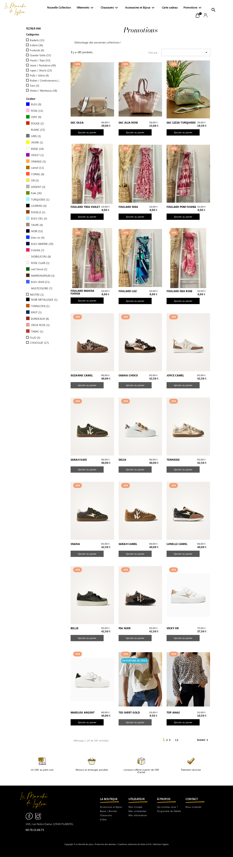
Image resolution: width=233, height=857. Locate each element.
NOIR (37, 231)
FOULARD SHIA (128, 207)
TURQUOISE (40, 199)
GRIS (36, 136)
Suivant (203, 740)
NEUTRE (37, 294)
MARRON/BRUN (42, 275)
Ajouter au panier (87, 132)
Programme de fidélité (169, 811)
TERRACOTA (40, 306)
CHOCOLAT (39, 342)
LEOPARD (38, 205)
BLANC (38, 129)
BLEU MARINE (42, 243)
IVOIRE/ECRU (41, 256)
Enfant (36, 45)
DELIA (122, 459)
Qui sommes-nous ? (167, 806)
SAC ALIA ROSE (128, 122)
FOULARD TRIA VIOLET (85, 207)
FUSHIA (37, 250)
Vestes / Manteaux (43, 90)
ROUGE (37, 123)
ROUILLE (38, 212)
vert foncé (39, 269)
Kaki (36, 193)
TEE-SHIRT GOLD (129, 712)
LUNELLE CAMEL (177, 544)
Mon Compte (135, 806)
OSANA (75, 544)
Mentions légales (161, 844)
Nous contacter (194, 806)
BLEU (36, 104)
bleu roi (37, 237)
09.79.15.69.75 (35, 830)
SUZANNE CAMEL (82, 375)
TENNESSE (173, 459)
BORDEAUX (40, 318)
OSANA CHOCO (128, 375)
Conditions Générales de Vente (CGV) (134, 844)
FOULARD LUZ (128, 291)
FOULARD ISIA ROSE (179, 291)
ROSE (37, 110)
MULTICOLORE (41, 288)
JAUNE (37, 142)
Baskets (37, 40)
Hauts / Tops (40, 60)
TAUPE (37, 224)
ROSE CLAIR (40, 262)
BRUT (36, 312)
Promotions (193, 8)
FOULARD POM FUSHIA (181, 207)
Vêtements (86, 8)
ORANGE (38, 161)
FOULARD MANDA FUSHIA (82, 292)
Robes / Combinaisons (45, 80)
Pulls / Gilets (39, 75)
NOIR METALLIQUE (44, 299)
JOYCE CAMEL (175, 375)
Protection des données (105, 844)
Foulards (37, 50)
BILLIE (75, 628)
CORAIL (37, 174)
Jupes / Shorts (41, 70)
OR (35, 180)
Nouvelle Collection (59, 7)
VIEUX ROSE (40, 325)
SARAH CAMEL (128, 544)
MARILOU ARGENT (83, 712)
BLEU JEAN (40, 281)
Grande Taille (40, 55)
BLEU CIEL (39, 218)
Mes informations (137, 815)
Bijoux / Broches (108, 811)
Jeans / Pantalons (43, 65)
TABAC (37, 331)
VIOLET (37, 155)
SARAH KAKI (79, 459)
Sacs (34, 85)
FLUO (35, 337)
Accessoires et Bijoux (140, 8)
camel (37, 167)
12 (177, 740)
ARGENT (38, 186)
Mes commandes (137, 811)
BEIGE (37, 148)
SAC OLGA (77, 122)
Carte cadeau (170, 7)
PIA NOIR (125, 628)
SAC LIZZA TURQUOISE (181, 122)
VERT (36, 117)
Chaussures (110, 8)
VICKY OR (173, 628)
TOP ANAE (173, 712)
